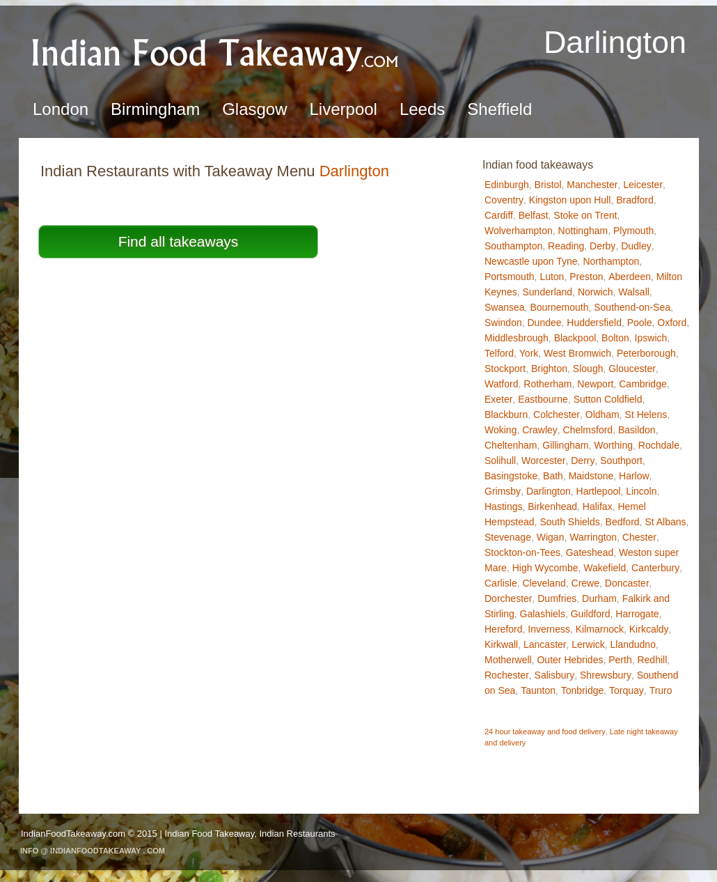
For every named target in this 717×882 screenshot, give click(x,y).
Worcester (543, 460)
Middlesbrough (516, 337)
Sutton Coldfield (608, 399)
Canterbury (655, 567)
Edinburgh (506, 184)
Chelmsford (588, 429)
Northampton (611, 261)
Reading (566, 246)
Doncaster (627, 583)
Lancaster (544, 644)
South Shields (569, 521)
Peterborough (646, 353)
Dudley (636, 246)
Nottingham (583, 230)
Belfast (534, 215)
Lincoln (641, 491)
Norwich (595, 291)
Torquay (626, 690)
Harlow (634, 475)
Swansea (504, 307)
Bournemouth (559, 307)
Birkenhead (552, 506)
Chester (639, 537)
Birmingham (155, 109)
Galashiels (542, 613)
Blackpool (575, 337)
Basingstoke (510, 475)
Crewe (585, 583)
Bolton (615, 337)
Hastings (503, 506)
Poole (639, 322)
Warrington (593, 537)
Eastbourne (543, 399)
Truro (660, 690)
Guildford (590, 613)
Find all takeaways (178, 241)
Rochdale (658, 445)
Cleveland (543, 583)
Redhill (652, 659)
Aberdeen (629, 276)
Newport (595, 383)
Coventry (503, 200)
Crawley (540, 429)
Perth (619, 659)
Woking (500, 429)
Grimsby (502, 491)
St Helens (646, 414)
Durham (599, 598)
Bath (553, 475)
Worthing (613, 445)
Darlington (548, 491)
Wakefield (604, 567)
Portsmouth (509, 276)
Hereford (503, 629)
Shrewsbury (605, 675)
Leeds (422, 109)
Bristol (548, 184)
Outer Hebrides (570, 659)
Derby (602, 246)
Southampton (513, 246)
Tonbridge (582, 690)
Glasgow (254, 109)
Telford (499, 353)
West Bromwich (577, 353)
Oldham (602, 414)
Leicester (643, 184)
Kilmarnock (600, 629)
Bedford (623, 521)
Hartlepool (598, 491)
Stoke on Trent (585, 215)
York (529, 353)
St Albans (665, 521)
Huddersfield (594, 322)
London (60, 109)
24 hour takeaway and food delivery (545, 731)
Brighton (549, 368)
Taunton (538, 690)
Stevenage (507, 537)
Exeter (498, 399)
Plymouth (633, 230)
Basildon (637, 429)
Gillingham (565, 445)
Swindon (503, 322)
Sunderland (547, 291)
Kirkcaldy (649, 629)
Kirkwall (501, 644)
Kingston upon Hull (570, 200)
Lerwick (588, 644)
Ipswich (651, 337)
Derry (582, 460)
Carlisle (500, 583)
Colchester (556, 414)
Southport (621, 460)
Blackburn (506, 414)
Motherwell (508, 659)
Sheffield (499, 109)
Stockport (505, 368)
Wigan (551, 537)
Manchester (592, 184)
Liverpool (343, 109)
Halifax (598, 506)
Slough (588, 368)
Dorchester (508, 598)
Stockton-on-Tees (522, 552)
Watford (501, 383)
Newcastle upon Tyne (531, 261)
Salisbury (555, 675)
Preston (586, 276)
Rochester (506, 675)
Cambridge (642, 383)
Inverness (549, 629)
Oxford (671, 322)
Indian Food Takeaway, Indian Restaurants (249, 833)
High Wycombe (545, 567)
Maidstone (591, 475)
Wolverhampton (518, 230)
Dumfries (556, 598)
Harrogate (637, 613)
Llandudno (633, 644)
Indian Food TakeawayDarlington (216, 52)
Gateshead (590, 552)
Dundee (544, 322)
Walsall (633, 291)
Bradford (635, 200)
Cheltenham (510, 445)
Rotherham (547, 383)
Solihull (500, 460)
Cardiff (498, 215)
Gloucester (632, 368)
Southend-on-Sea (632, 307)
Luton (551, 276)
